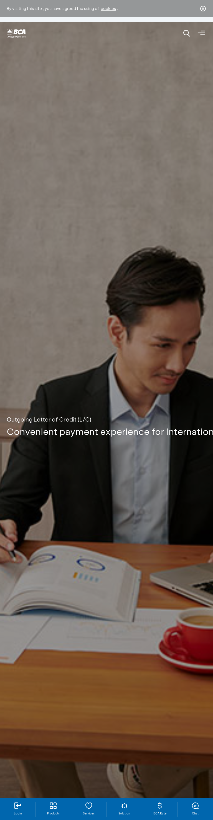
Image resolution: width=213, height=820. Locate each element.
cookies (108, 8)
